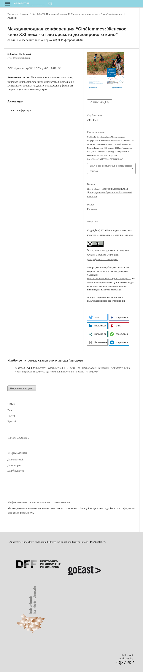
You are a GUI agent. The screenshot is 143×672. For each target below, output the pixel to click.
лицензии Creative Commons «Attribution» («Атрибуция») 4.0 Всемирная (108, 255)
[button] (97, 317)
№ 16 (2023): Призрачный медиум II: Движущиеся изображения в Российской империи (77, 14)
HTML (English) (100, 102)
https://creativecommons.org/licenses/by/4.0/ (109, 278)
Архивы (24, 14)
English (11, 416)
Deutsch (11, 410)
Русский (12, 421)
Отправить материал (21, 388)
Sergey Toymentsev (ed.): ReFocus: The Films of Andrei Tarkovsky (74, 368)
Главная (11, 14)
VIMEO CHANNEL (18, 437)
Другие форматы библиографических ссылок (111, 168)
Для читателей (15, 459)
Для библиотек (15, 470)
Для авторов (14, 465)
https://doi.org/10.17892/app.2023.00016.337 (37, 68)
